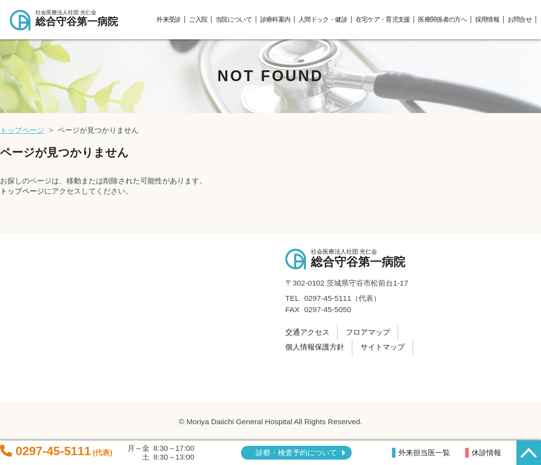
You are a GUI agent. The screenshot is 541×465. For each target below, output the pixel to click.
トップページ (22, 130)
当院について (233, 19)
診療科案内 (275, 19)
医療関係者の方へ (442, 19)
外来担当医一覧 (424, 452)
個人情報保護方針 (314, 347)
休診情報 (486, 452)
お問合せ (520, 19)
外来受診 (168, 19)
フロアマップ (368, 332)
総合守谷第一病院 (80, 18)
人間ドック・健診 (323, 19)
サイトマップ (383, 347)
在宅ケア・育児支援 (383, 19)
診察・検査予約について (296, 452)
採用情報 (487, 19)
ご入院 (198, 19)
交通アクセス (307, 332)
